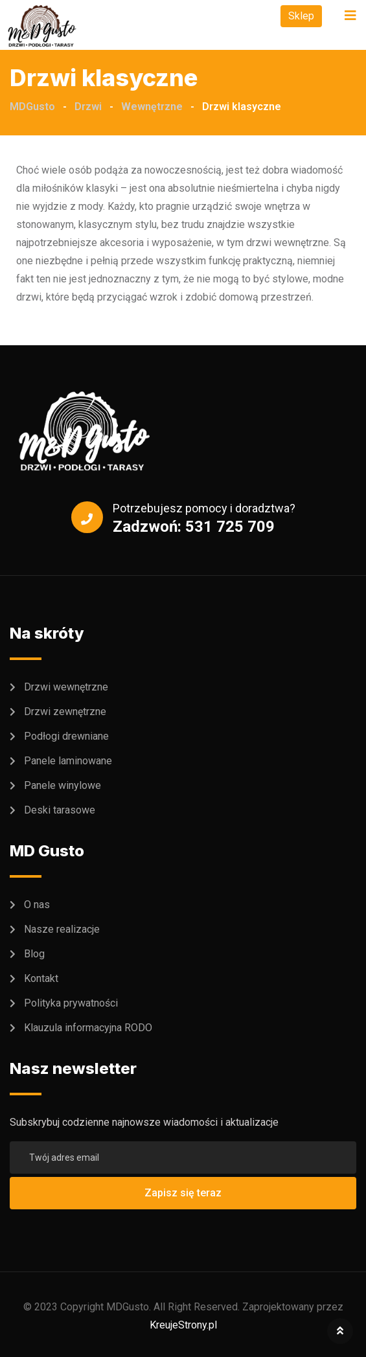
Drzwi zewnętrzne (65, 711)
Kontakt (41, 978)
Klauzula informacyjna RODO (88, 1027)
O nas (37, 904)
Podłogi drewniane (66, 736)
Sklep (301, 16)
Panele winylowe (62, 785)
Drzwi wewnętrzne (66, 687)
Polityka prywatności (71, 1003)
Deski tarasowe (59, 810)
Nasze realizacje (62, 929)
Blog (34, 954)
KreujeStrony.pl (183, 1325)
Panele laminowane (68, 761)
